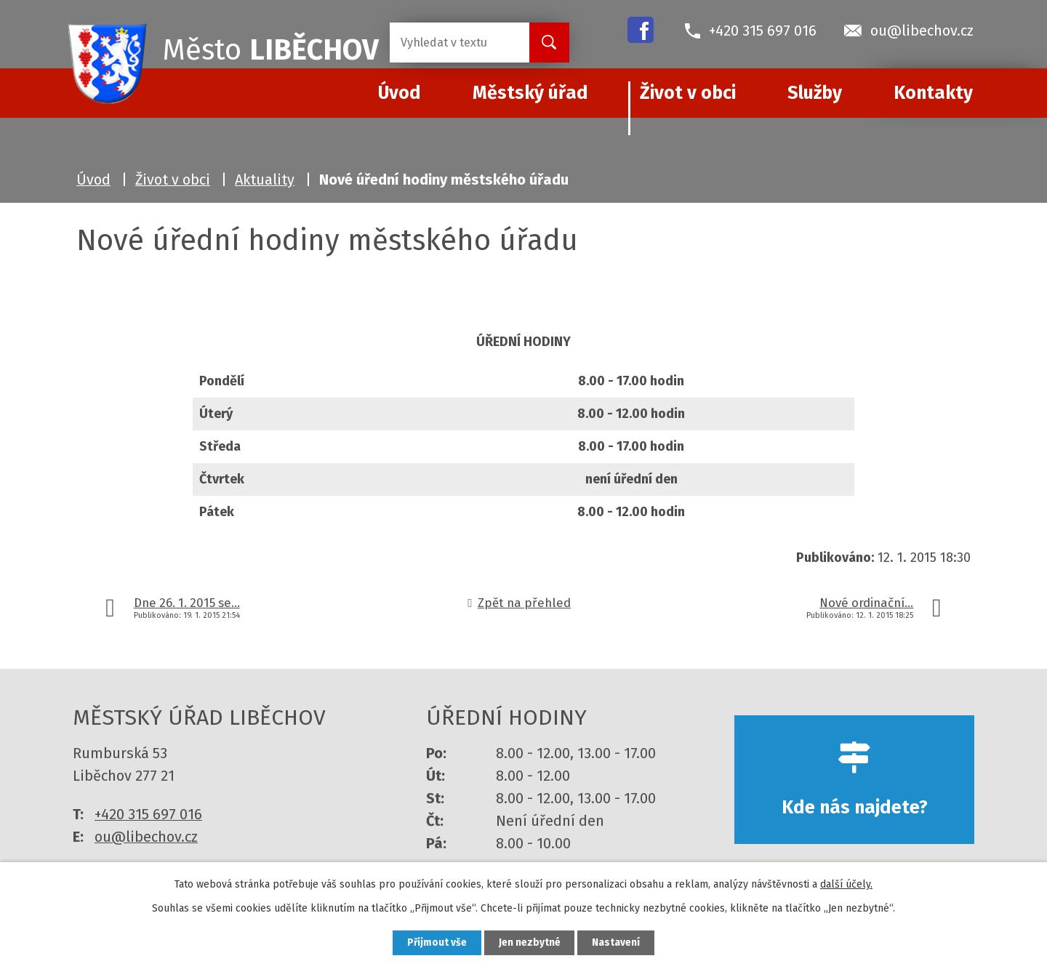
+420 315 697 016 (148, 814)
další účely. (846, 883)
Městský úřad (530, 93)
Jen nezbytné (530, 942)
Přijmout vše (435, 942)
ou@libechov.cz (146, 836)
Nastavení (618, 942)
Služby (814, 93)
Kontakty (933, 93)
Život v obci (688, 93)
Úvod (93, 179)
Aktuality (264, 179)
